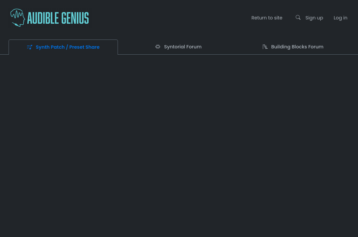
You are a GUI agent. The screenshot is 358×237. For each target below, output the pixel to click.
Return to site (266, 17)
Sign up (314, 17)
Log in (340, 17)
